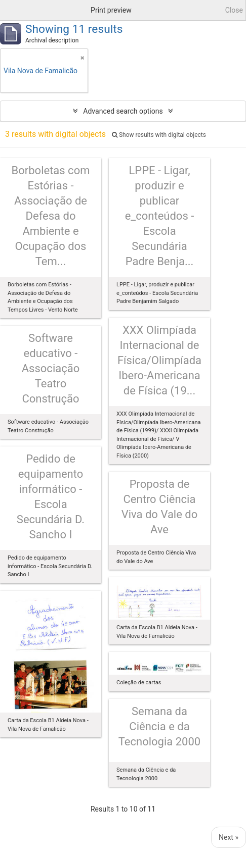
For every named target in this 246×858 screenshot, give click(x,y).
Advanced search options (122, 111)
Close (234, 10)
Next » (228, 837)
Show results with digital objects (159, 134)
